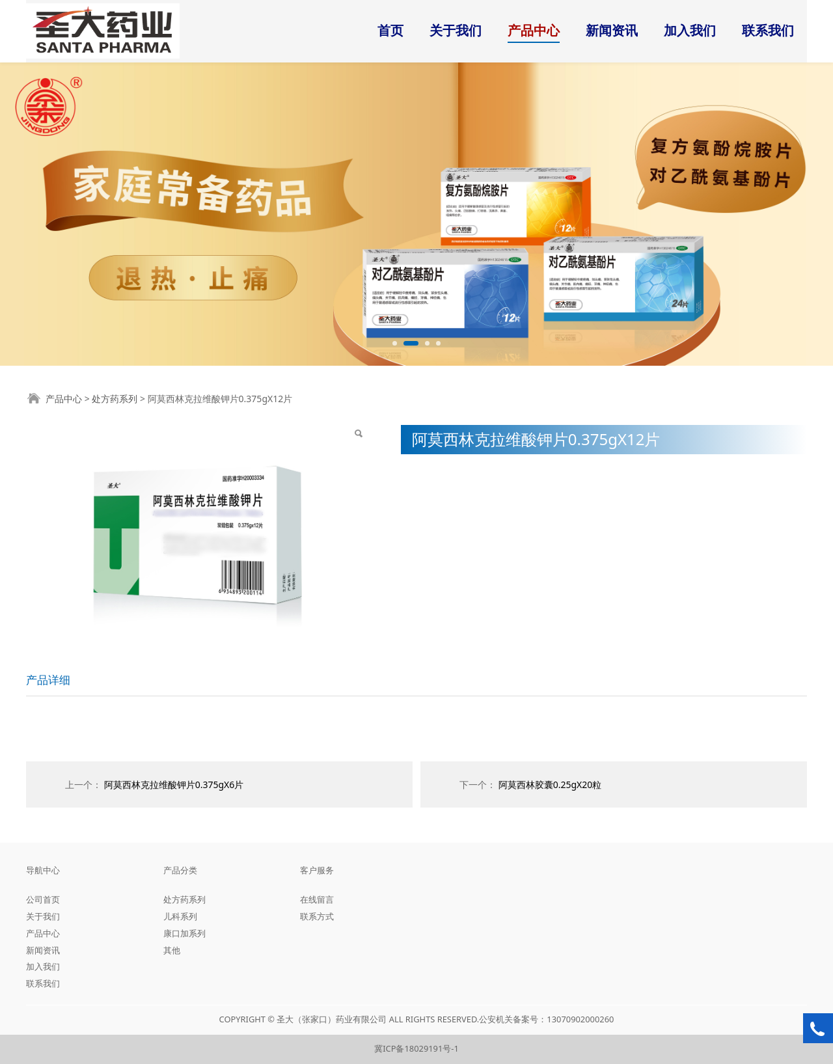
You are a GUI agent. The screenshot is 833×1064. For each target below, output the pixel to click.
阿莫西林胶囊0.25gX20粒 (550, 784)
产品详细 (48, 679)
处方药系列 (114, 398)
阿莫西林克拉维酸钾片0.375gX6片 (174, 784)
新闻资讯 (612, 30)
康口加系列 (184, 933)
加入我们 (690, 30)
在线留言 (317, 899)
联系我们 (768, 30)
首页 (390, 30)
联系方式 (317, 916)
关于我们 (456, 30)
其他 (171, 950)
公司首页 (43, 899)
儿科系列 (180, 916)
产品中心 (534, 30)
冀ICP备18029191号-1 (416, 1048)
